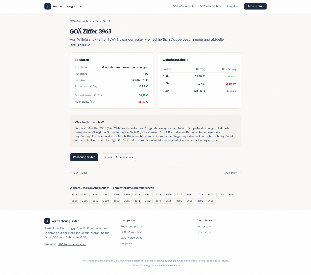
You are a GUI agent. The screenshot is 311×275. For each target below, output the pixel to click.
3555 (74, 201)
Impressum (204, 226)
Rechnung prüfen (84, 157)
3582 (179, 201)
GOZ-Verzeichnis (210, 6)
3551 (221, 194)
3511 (148, 194)
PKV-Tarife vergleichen (72, 244)
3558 (106, 201)
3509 (127, 194)
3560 (116, 201)
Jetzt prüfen (255, 6)
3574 (158, 201)
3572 (148, 201)
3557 (95, 201)
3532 (200, 194)
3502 (95, 194)
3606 (211, 201)
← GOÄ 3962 (78, 172)
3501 (85, 194)
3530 (179, 194)
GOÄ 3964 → (232, 172)
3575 (169, 201)
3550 (211, 194)
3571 (137, 201)
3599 (190, 201)
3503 (106, 194)
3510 (137, 194)
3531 (190, 194)
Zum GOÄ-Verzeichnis (119, 157)
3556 (85, 201)
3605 (200, 201)
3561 (127, 201)
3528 (158, 194)
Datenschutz (205, 232)
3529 (169, 194)
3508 (116, 194)
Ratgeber (233, 6)
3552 (231, 194)
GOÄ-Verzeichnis (183, 6)
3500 (74, 194)
